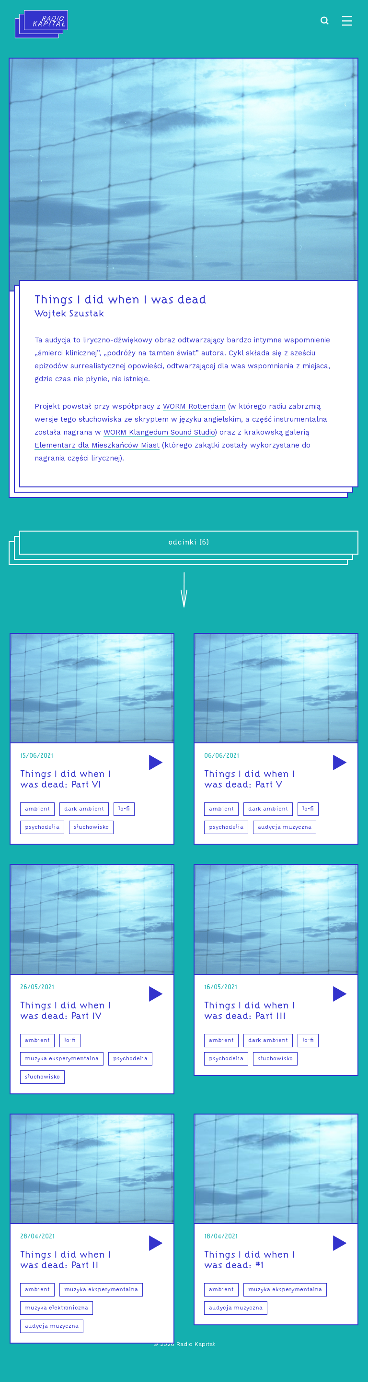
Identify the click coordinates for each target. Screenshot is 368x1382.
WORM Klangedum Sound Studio (159, 432)
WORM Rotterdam (194, 406)
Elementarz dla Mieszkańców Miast (97, 445)
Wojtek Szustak (69, 314)
